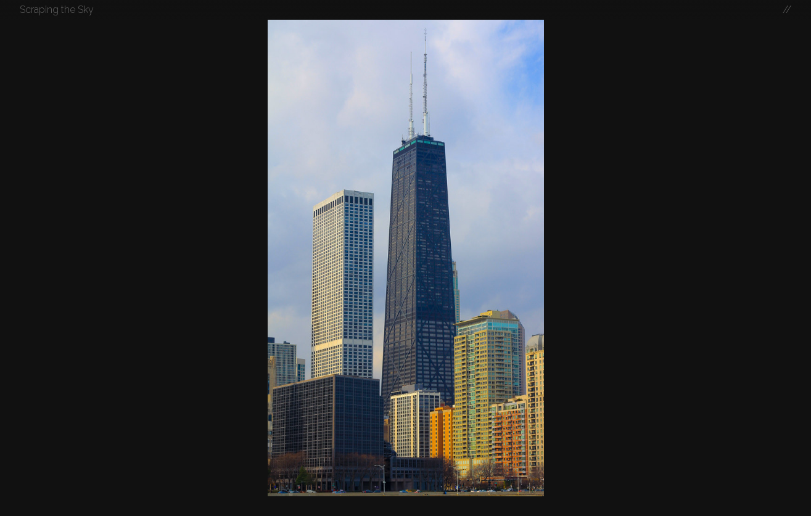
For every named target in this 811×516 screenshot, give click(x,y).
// (787, 9)
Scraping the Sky (57, 9)
